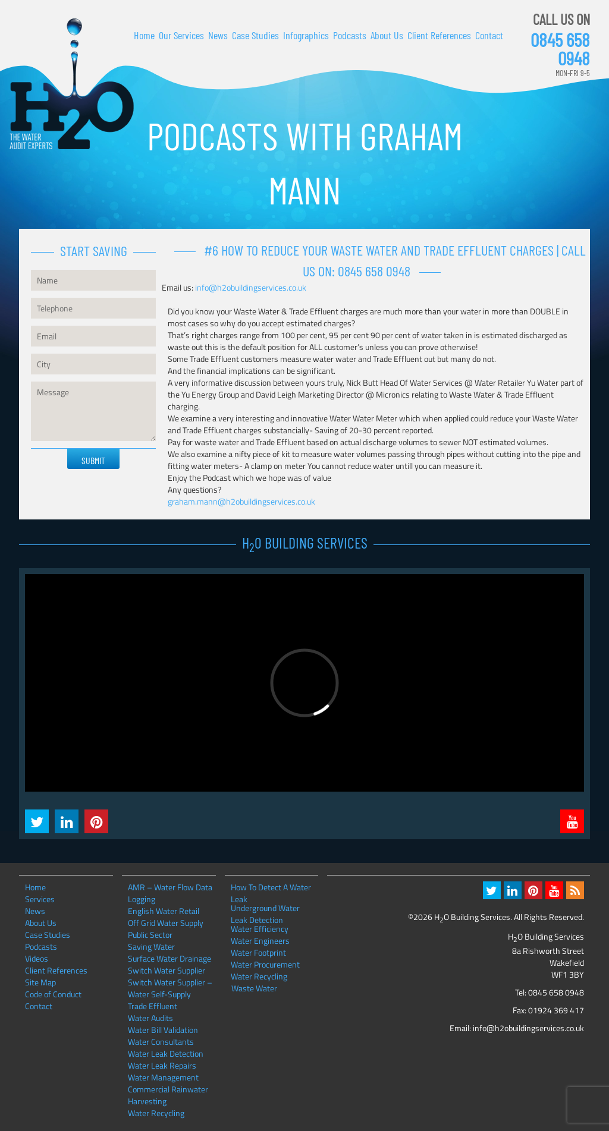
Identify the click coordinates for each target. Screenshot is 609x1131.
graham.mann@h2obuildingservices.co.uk (241, 501)
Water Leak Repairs (162, 1065)
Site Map (40, 982)
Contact (489, 35)
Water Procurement (265, 965)
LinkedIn (67, 821)
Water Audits (150, 1018)
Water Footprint (258, 953)
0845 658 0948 (560, 48)
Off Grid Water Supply (165, 922)
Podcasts (349, 35)
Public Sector (150, 934)
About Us (387, 35)
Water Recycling (156, 1113)
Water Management (163, 1077)
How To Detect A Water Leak (271, 887)
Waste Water (254, 988)
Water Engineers (260, 941)
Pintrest (96, 821)
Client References (439, 35)
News (218, 35)
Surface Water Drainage (169, 958)
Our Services (181, 35)
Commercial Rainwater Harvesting (168, 1095)
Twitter (37, 821)
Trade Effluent (152, 1006)
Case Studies (255, 35)
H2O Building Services (72, 84)
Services (40, 899)
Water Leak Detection (165, 1053)
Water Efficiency (259, 929)
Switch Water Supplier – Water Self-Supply (170, 988)
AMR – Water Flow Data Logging (170, 893)
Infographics (306, 35)
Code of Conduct (53, 994)
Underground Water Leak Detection (265, 908)
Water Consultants (161, 1041)
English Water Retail (163, 911)
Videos (36, 958)
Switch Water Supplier (166, 970)
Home (144, 35)
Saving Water (151, 946)
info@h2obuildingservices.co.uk (250, 287)
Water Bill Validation (163, 1029)
